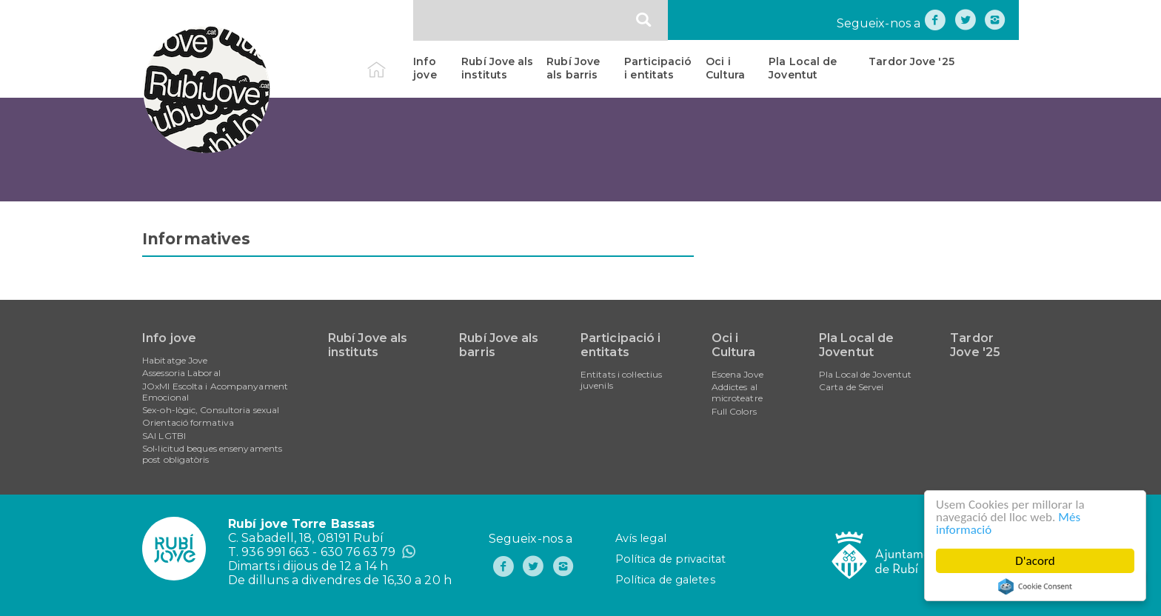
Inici (389, 61)
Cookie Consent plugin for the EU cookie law (1035, 586)
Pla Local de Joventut (803, 68)
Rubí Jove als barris (573, 68)
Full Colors (734, 411)
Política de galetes (665, 579)
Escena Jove (737, 374)
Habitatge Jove (174, 360)
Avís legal (640, 538)
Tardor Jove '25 (911, 61)
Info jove (424, 68)
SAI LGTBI (164, 435)
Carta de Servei (851, 386)
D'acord (1035, 561)
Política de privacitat (670, 559)
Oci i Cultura (725, 68)
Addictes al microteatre (737, 392)
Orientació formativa (188, 422)
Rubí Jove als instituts (497, 68)
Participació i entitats (658, 68)
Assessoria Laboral (181, 372)
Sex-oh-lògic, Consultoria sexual (210, 409)
